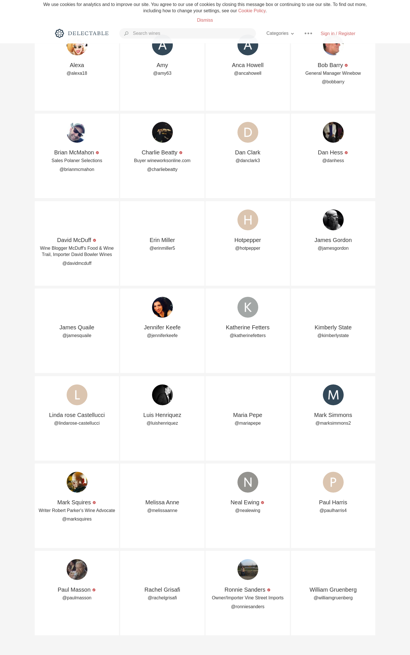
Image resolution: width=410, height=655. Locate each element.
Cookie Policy (252, 10)
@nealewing (247, 510)
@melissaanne (162, 510)
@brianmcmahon (77, 169)
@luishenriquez (162, 423)
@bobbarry (333, 81)
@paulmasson (77, 597)
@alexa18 (77, 73)
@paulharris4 (333, 510)
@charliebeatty (162, 169)
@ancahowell (247, 73)
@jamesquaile (76, 335)
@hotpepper (247, 248)
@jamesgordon (333, 248)
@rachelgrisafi (162, 597)
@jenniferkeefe (162, 335)
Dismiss (205, 20)
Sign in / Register (338, 33)
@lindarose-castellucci (77, 423)
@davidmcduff (76, 263)
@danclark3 (247, 160)
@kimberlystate (333, 335)
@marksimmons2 (333, 423)
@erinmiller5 (162, 248)
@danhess (333, 160)
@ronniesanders (248, 606)
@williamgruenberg (332, 597)
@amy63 (162, 73)
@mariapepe (248, 423)
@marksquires (76, 519)
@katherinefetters (248, 335)
